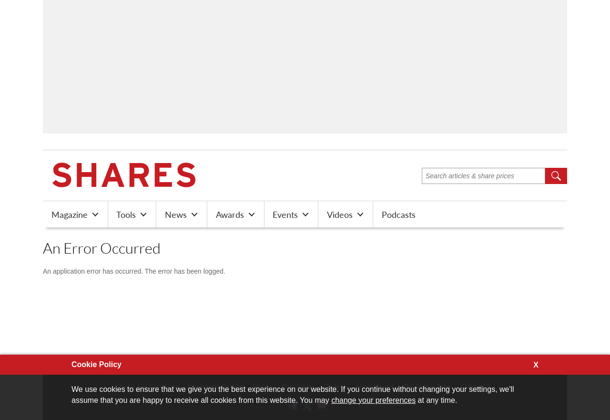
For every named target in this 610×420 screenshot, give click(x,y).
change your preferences (373, 400)
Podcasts (399, 214)
